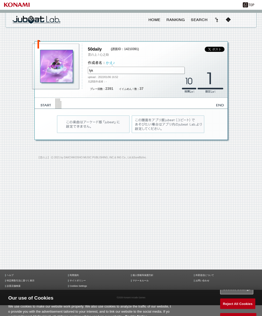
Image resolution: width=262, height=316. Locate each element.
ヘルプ (10, 275)
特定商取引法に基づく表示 (20, 281)
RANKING (175, 20)
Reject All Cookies (237, 306)
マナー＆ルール (141, 281)
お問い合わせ (202, 281)
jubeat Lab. (36, 19)
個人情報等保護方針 (143, 275)
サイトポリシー (78, 281)
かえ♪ (110, 63)
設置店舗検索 (14, 286)
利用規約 (74, 275)
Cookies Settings (78, 286)
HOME (154, 20)
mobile (228, 20)
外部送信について (204, 275)
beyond (216, 20)
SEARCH (199, 20)
